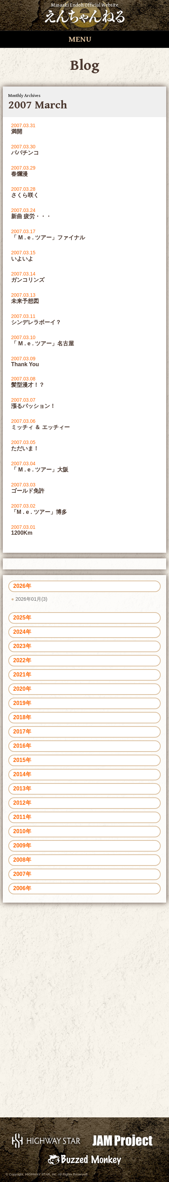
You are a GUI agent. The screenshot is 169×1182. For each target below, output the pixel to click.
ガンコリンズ (27, 280)
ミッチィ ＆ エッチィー (40, 427)
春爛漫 (19, 174)
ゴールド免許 (27, 491)
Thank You (25, 364)
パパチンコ (25, 153)
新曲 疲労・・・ (31, 216)
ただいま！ (25, 448)
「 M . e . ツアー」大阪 (39, 470)
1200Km (21, 533)
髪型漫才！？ (27, 385)
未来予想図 (25, 301)
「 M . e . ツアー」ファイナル (48, 237)
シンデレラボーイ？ (36, 322)
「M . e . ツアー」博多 (39, 512)
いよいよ (22, 259)
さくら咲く (25, 195)
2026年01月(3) (31, 599)
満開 (16, 131)
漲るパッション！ (33, 406)
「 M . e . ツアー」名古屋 (42, 343)
